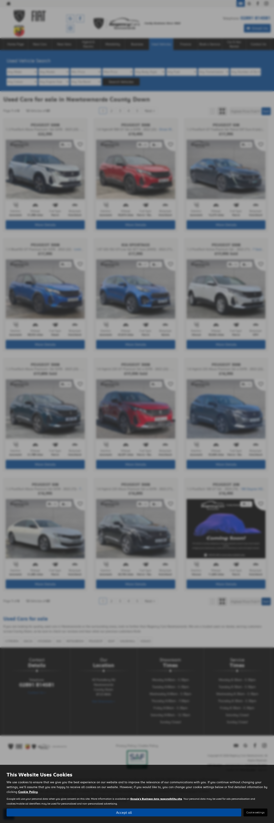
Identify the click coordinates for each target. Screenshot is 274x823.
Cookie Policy (28, 792)
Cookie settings (255, 812)
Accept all (124, 812)
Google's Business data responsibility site (156, 798)
